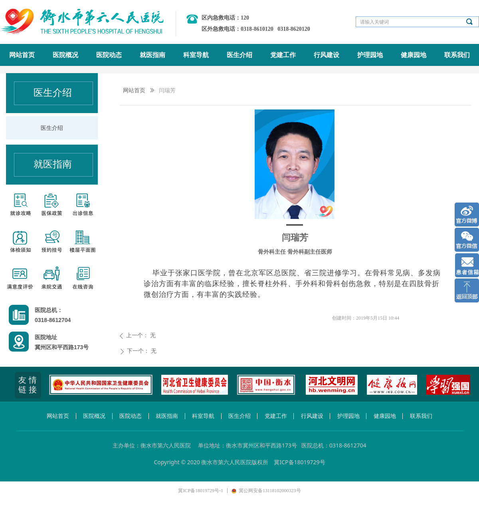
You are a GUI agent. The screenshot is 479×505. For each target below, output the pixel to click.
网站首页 (134, 90)
